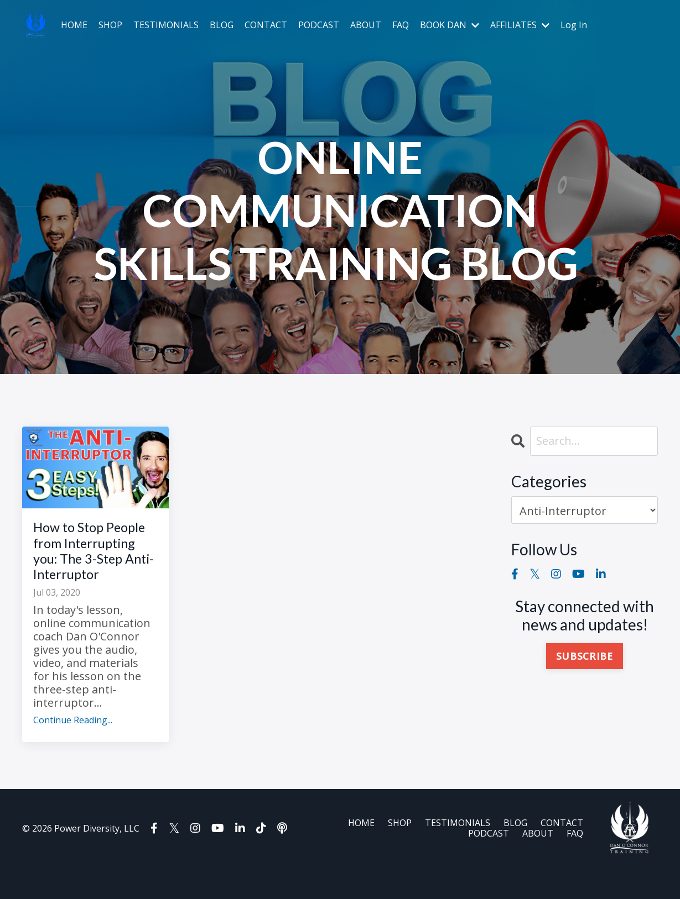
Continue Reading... (72, 751)
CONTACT (266, 25)
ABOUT (365, 25)
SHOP (110, 25)
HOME (74, 25)
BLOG (221, 25)
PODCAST (318, 25)
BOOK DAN (449, 25)
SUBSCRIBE (584, 656)
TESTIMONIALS (166, 25)
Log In (573, 25)
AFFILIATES (519, 25)
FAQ (400, 25)
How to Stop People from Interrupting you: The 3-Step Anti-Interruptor (91, 567)
